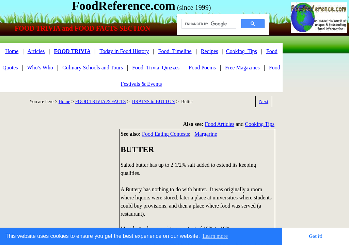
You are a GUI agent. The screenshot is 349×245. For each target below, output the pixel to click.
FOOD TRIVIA (72, 51)
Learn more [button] (215, 236)
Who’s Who (40, 67)
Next (263, 101)
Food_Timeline (175, 51)
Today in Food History (124, 51)
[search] (208, 24)
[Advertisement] (318, 74)
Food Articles (220, 124)
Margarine (205, 134)
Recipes (209, 51)
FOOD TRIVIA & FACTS (100, 101)
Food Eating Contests (165, 134)
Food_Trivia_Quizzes (155, 67)
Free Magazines (242, 67)
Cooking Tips (259, 124)
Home (64, 101)
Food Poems (202, 67)
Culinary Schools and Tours (92, 67)
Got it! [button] (315, 236)
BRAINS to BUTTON (153, 101)
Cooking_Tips (241, 51)
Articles (36, 51)
